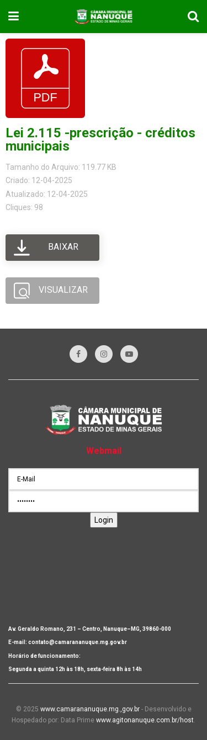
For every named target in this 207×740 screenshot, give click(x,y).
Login (103, 520)
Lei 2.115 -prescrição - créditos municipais (100, 139)
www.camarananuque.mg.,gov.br (90, 709)
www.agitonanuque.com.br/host (145, 720)
